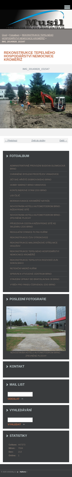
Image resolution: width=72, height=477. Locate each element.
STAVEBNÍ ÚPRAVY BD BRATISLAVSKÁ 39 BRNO (34, 279)
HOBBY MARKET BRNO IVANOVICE (28, 185)
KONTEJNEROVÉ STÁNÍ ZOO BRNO (28, 190)
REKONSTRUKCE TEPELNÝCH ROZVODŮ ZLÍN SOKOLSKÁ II (34, 261)
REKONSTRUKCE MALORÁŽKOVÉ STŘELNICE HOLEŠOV (33, 244)
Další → (63, 140)
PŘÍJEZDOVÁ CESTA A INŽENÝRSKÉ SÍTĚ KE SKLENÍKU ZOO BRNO (33, 225)
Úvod (4, 35)
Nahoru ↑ (23, 472)
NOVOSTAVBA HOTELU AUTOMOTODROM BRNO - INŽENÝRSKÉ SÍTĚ (35, 208)
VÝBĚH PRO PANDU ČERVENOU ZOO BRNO (32, 284)
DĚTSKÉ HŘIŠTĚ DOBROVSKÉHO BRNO (30, 179)
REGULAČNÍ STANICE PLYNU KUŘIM (28, 232)
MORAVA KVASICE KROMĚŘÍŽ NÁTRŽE (30, 201)
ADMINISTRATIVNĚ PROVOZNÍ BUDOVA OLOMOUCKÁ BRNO (37, 167)
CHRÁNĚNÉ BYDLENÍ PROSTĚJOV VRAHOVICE (34, 174)
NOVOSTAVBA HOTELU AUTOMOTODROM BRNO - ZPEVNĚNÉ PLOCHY (35, 216)
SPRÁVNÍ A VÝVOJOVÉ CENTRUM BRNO (30, 274)
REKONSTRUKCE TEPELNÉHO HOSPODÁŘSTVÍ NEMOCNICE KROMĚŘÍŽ (34, 253)
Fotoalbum (14, 35)
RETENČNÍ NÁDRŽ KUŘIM (23, 268)
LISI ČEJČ (15, 195)
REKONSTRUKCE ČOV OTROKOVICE (29, 237)
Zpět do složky (38, 140)
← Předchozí (11, 140)
